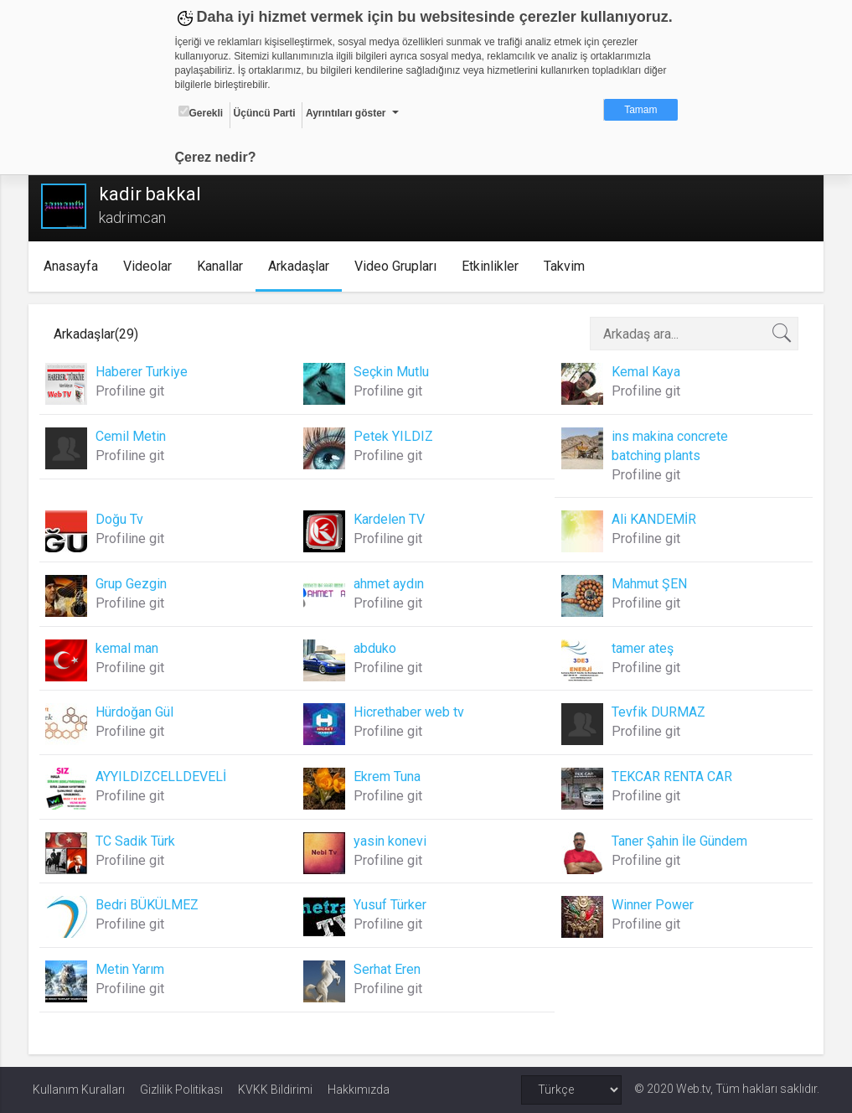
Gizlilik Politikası (181, 1089)
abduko (375, 648)
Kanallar (223, 266)
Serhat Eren (387, 969)
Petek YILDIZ (394, 436)
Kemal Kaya (644, 372)
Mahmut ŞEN (647, 584)
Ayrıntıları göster (346, 113)
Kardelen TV (390, 519)
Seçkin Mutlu (392, 372)
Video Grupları (399, 266)
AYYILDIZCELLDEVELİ (165, 776)
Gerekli (201, 112)
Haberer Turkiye (146, 372)
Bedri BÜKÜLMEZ (151, 905)
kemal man (131, 648)
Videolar (151, 266)
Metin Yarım (134, 969)
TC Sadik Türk (139, 841)
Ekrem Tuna (387, 776)
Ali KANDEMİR (652, 519)
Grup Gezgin (135, 584)
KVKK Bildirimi (275, 1089)
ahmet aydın (389, 584)
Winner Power (651, 905)
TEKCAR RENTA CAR (670, 776)
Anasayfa (74, 266)
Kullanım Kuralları (79, 1089)
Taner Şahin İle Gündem (678, 841)
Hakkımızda (359, 1089)
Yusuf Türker (390, 905)
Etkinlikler (493, 266)
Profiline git (134, 391)
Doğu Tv (123, 519)
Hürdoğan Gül (139, 712)
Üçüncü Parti (265, 113)
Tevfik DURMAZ (657, 712)
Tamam (640, 110)
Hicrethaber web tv (409, 712)
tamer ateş (641, 648)
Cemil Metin (135, 436)
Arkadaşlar (302, 266)
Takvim (567, 266)
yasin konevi (390, 841)
